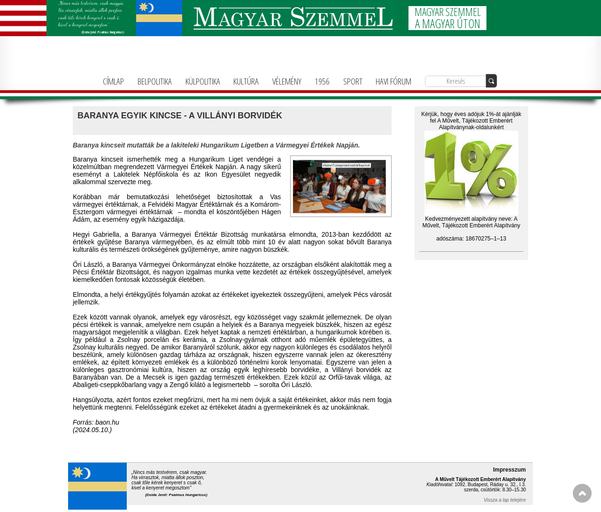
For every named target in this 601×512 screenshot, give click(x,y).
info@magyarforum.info (572, 65)
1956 (322, 81)
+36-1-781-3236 (580, 57)
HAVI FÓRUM (393, 81)
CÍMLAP (113, 81)
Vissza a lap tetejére (505, 500)
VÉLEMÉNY (286, 81)
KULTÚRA (246, 81)
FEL (582, 493)
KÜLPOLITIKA (202, 81)
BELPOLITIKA (155, 81)
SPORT (352, 81)
